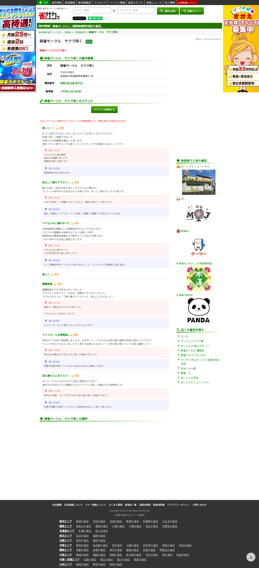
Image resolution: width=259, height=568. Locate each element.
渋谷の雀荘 (99, 521)
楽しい (46, 274)
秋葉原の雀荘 (150, 521)
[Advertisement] (198, 102)
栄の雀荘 (117, 545)
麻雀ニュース (154, 2)
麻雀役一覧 (131, 504)
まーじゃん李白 (189, 377)
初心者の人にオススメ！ (56, 375)
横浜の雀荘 (101, 526)
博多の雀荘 (99, 564)
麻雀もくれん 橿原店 (192, 350)
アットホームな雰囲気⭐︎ (55, 335)
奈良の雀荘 (149, 550)
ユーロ (184, 336)
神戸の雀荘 (116, 550)
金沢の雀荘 (82, 540)
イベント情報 (117, 2)
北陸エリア (65, 540)
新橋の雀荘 (132, 521)
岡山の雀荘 (106, 559)
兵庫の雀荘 (99, 550)
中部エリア (65, 545)
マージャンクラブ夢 (192, 341)
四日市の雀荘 (150, 545)
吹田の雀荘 (182, 554)
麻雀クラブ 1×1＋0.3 (193, 355)
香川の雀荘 (123, 559)
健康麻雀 (47, 284)
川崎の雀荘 (118, 526)
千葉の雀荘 (135, 526)
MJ (182, 198)
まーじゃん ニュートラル (195, 166)
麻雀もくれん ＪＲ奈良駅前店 (195, 263)
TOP (43, 2)
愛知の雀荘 (82, 545)
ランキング (100, 2)
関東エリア (65, 526)
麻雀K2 (185, 231)
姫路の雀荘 (132, 550)
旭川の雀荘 (101, 531)
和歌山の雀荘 (167, 550)
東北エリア (65, 535)
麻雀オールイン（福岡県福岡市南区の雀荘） (78, 26)
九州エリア (65, 564)
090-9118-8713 (71, 83)
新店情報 (70, 2)
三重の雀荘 (132, 545)
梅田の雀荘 (99, 554)
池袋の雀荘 (116, 521)
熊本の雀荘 (116, 564)
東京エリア (65, 521)
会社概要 (57, 504)
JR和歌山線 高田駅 (70, 91)
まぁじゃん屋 (188, 368)
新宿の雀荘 (82, 521)
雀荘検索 (57, 2)
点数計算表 (145, 504)
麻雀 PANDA (186, 295)
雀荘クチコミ (135, 2)
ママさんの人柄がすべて (56, 223)
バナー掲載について (95, 504)
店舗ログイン (191, 10)
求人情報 (170, 2)
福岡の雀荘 (82, 564)
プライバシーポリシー (178, 504)
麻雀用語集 (159, 504)
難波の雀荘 (82, 554)
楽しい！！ (48, 128)
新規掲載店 (84, 2)
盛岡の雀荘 (99, 535)
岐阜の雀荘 (168, 545)
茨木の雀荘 (152, 554)
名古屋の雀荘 (100, 545)
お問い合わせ (200, 504)
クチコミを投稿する (104, 109)
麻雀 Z (185, 373)
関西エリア (65, 550)
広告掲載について (187, 2)
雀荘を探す (168, 10)
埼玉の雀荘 (152, 526)
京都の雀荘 (82, 550)
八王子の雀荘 (169, 521)
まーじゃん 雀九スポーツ (195, 346)
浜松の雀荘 (185, 545)
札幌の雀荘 (85, 531)
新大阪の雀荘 (133, 554)
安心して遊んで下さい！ (56, 182)
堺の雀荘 (167, 554)
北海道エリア (66, 531)
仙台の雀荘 (82, 535)
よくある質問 (115, 504)
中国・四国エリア (69, 559)
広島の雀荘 (90, 559)
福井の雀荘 (99, 540)
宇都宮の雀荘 (169, 526)
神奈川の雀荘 (83, 526)
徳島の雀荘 (140, 559)
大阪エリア (65, 554)
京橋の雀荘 (116, 554)
